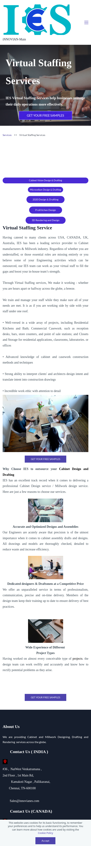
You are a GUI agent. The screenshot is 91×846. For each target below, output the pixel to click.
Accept (45, 840)
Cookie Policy (45, 833)
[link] (45, 374)
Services (7, 112)
